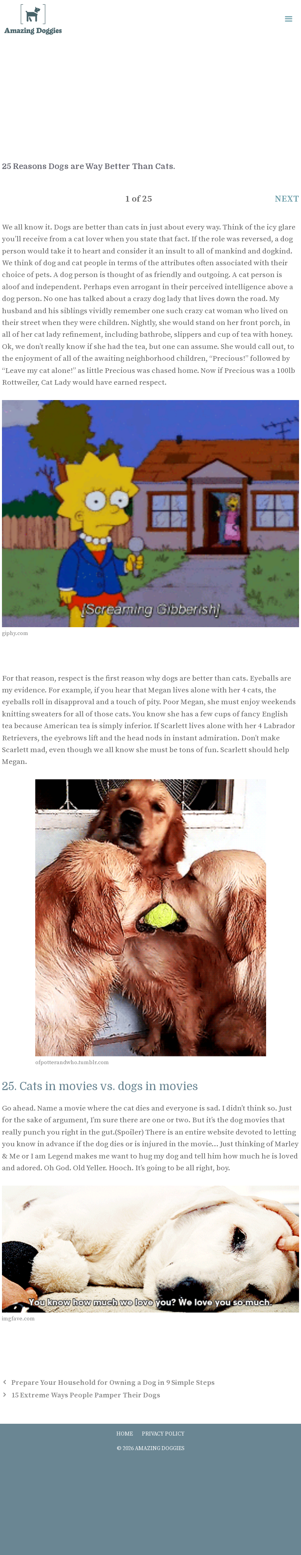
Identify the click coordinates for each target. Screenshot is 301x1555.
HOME (124, 1434)
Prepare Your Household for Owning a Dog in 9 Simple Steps (113, 1382)
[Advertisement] (150, 98)
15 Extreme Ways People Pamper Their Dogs (85, 1395)
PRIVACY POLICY (163, 1434)
